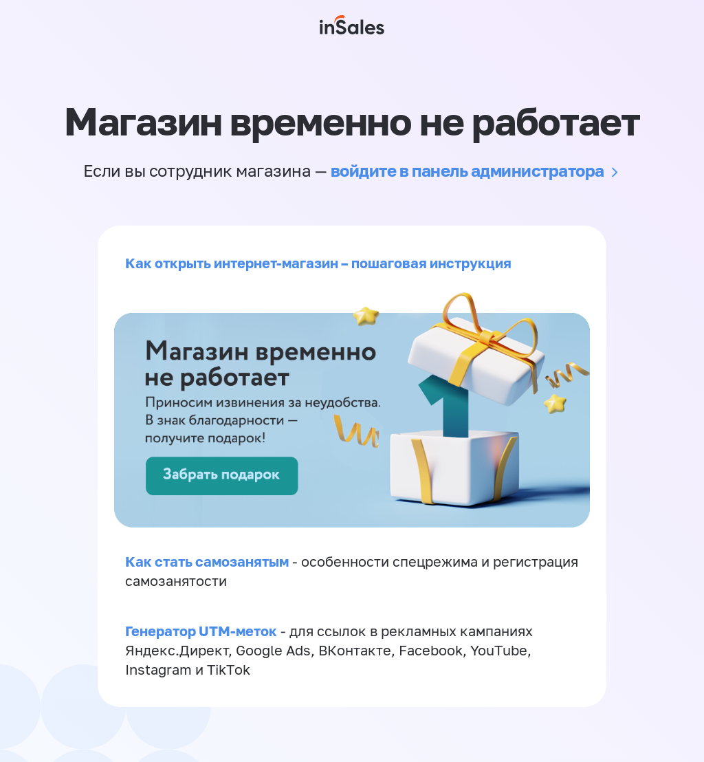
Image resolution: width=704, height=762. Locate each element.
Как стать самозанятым (207, 561)
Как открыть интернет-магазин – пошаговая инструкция (318, 262)
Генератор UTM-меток (201, 630)
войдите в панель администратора (467, 170)
